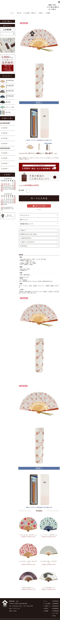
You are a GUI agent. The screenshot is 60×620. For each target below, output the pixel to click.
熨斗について (24, 219)
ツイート (39, 209)
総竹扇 (8, 102)
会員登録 (7, 29)
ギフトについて (24, 215)
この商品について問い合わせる (27, 242)
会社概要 (48, 13)
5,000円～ (5, 138)
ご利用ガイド (34, 13)
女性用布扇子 (10, 81)
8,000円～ (5, 143)
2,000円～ (5, 128)
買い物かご (7, 21)
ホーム (12, 13)
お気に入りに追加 (39, 206)
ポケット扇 (10, 107)
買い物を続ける (23, 245)
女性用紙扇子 (10, 86)
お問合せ (41, 13)
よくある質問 (26, 13)
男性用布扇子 (10, 91)
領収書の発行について (26, 224)
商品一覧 (19, 13)
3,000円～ (5, 133)
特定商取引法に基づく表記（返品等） (28, 234)
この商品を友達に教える (25, 238)
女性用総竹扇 (56, 610)
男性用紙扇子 (10, 96)
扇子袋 (8, 112)
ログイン (7, 25)
